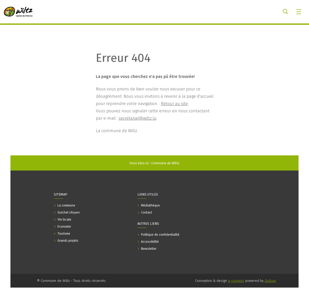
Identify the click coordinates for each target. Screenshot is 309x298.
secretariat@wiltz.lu (137, 118)
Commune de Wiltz (165, 163)
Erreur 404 (123, 58)
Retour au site (174, 103)
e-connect (235, 281)
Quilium (270, 281)
